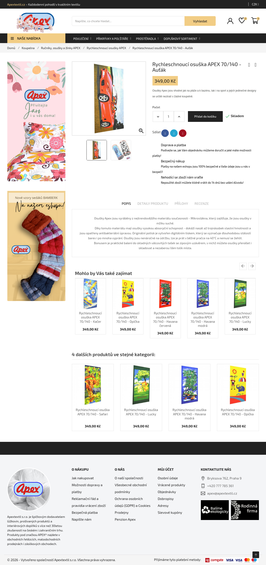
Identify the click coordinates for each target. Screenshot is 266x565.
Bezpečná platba (85, 512)
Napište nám (82, 519)
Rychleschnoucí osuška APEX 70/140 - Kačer (90, 317)
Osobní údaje (168, 478)
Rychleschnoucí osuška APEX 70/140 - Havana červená (165, 319)
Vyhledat (200, 21)
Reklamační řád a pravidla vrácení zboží (89, 502)
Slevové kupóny (170, 512)
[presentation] (243, 266)
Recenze (202, 203)
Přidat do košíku (205, 116)
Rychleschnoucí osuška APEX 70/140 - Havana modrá (203, 319)
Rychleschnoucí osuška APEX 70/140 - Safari (93, 412)
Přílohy (181, 203)
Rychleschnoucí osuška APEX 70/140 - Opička (128, 317)
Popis (126, 203)
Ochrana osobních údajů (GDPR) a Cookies (133, 502)
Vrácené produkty (171, 485)
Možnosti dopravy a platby (87, 488)
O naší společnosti (129, 478)
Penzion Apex (125, 519)
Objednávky (167, 492)
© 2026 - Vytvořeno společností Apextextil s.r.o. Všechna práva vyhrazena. (61, 560)
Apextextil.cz (16, 4)
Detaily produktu (152, 203)
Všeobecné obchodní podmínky (131, 488)
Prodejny (122, 512)
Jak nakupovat (83, 478)
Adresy (163, 505)
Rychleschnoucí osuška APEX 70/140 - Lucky (240, 317)
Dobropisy (166, 499)
